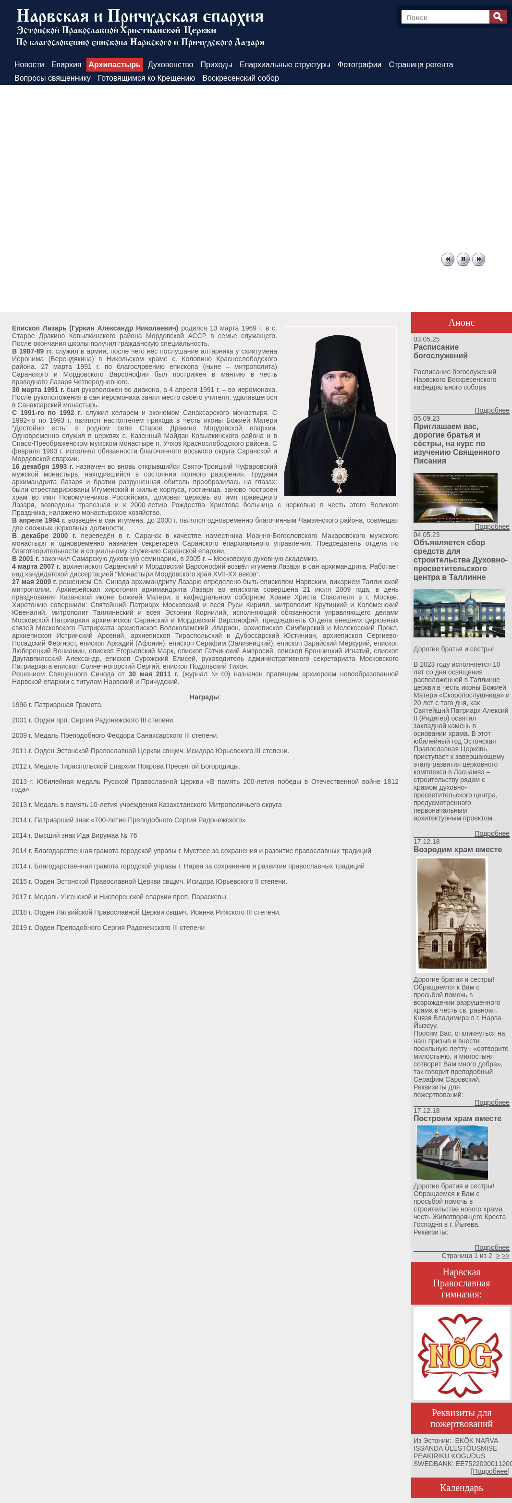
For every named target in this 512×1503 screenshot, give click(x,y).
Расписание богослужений (441, 351)
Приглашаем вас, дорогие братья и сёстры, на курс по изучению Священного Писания (457, 443)
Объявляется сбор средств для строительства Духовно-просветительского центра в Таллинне (461, 559)
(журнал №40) (206, 674)
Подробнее (492, 410)
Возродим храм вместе (458, 849)
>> (506, 1255)
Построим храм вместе (457, 1118)
